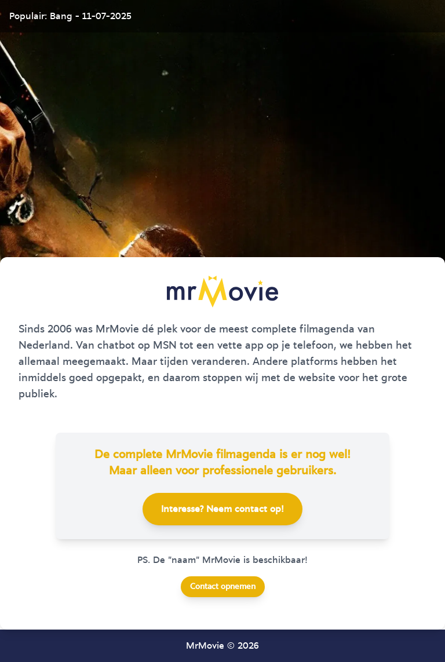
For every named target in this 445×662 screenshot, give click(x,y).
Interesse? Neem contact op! (222, 509)
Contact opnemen (223, 587)
